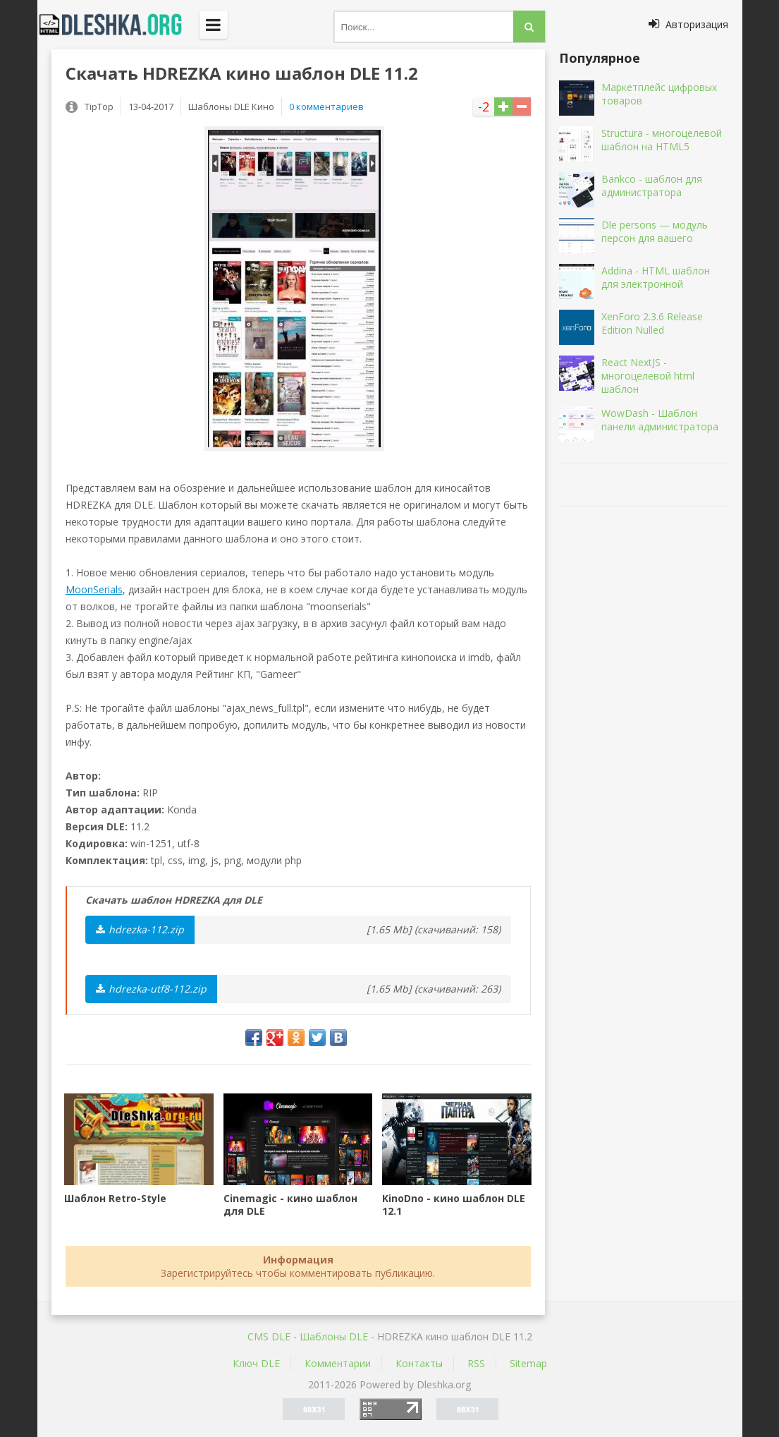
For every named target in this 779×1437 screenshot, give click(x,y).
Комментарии (338, 1363)
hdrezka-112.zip (140, 929)
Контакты (419, 1363)
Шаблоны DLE (334, 1336)
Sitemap (528, 1363)
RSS (476, 1363)
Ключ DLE (256, 1363)
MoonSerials (94, 589)
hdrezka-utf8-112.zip (151, 988)
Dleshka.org (118, 24)
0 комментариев (326, 106)
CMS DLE (268, 1336)
